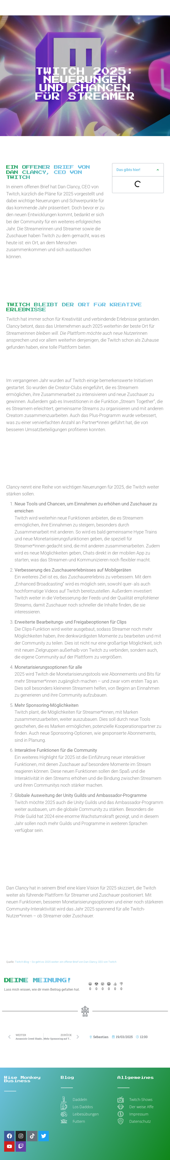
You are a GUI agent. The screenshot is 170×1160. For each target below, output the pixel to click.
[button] (157, 169)
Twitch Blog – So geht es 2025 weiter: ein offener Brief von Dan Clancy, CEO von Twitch (65, 961)
